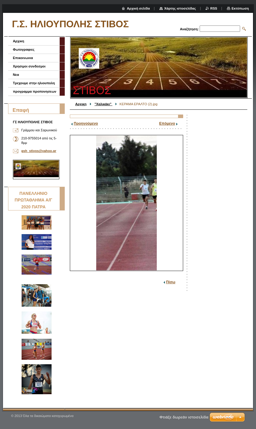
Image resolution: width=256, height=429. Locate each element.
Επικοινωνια (23, 58)
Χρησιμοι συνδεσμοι (29, 66)
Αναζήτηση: (189, 29)
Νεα (16, 74)
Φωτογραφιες (23, 49)
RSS (213, 8)
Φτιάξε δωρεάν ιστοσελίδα (183, 417)
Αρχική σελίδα (138, 8)
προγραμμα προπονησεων (34, 91)
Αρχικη (81, 104)
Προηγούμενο (86, 123)
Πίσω (170, 282)
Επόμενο (167, 123)
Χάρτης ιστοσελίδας (180, 8)
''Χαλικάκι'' (103, 104)
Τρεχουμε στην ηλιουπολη (34, 83)
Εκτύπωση (240, 8)
